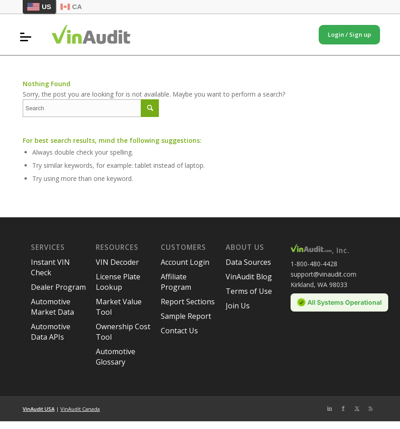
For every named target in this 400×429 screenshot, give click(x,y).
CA (71, 6)
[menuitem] (28, 36)
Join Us (238, 306)
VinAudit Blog (249, 277)
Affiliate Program (176, 282)
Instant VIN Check (50, 267)
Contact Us (179, 331)
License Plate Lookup (118, 282)
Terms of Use (249, 291)
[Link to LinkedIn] (329, 408)
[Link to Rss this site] (370, 408)
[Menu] (28, 36)
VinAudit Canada (80, 408)
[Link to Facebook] (343, 408)
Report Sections (188, 302)
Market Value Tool (119, 307)
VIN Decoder (117, 262)
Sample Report (186, 316)
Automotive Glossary (115, 356)
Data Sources (248, 262)
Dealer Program (58, 287)
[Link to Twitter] (357, 408)
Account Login (185, 262)
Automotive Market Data (52, 307)
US (39, 7)
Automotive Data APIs (50, 332)
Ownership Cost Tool (123, 332)
